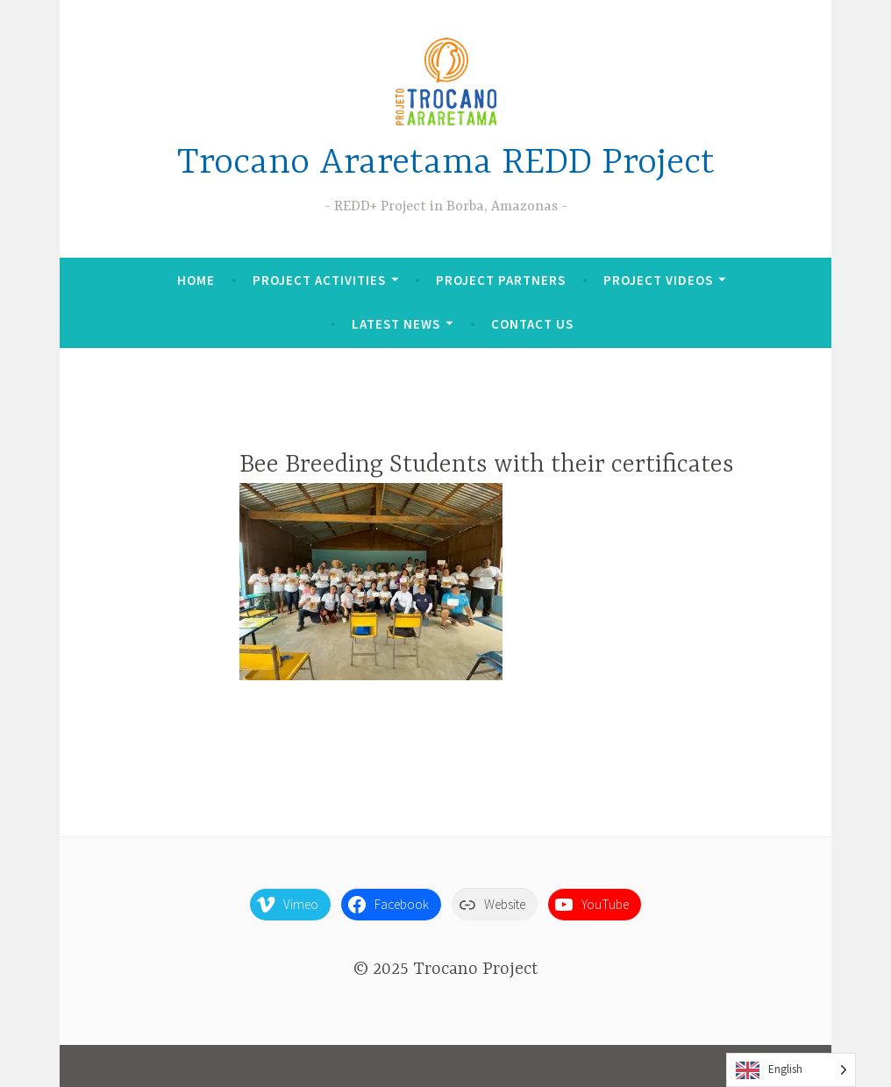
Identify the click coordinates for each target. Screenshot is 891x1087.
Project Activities (319, 280)
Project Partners (501, 280)
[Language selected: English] (791, 1070)
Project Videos (658, 280)
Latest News (396, 324)
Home (196, 280)
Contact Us (532, 324)
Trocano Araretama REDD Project (446, 163)
